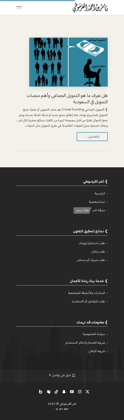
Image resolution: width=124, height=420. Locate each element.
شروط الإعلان (96, 351)
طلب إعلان (98, 251)
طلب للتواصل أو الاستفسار (88, 301)
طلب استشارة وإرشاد (92, 243)
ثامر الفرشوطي (68, 403)
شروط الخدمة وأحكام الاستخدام (85, 342)
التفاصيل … (92, 136)
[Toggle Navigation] (19, 7)
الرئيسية (100, 193)
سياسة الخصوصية (94, 334)
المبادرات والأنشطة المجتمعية (86, 293)
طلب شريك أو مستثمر (91, 260)
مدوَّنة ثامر (98, 210)
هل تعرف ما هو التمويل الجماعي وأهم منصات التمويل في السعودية (67, 98)
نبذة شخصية (97, 201)
